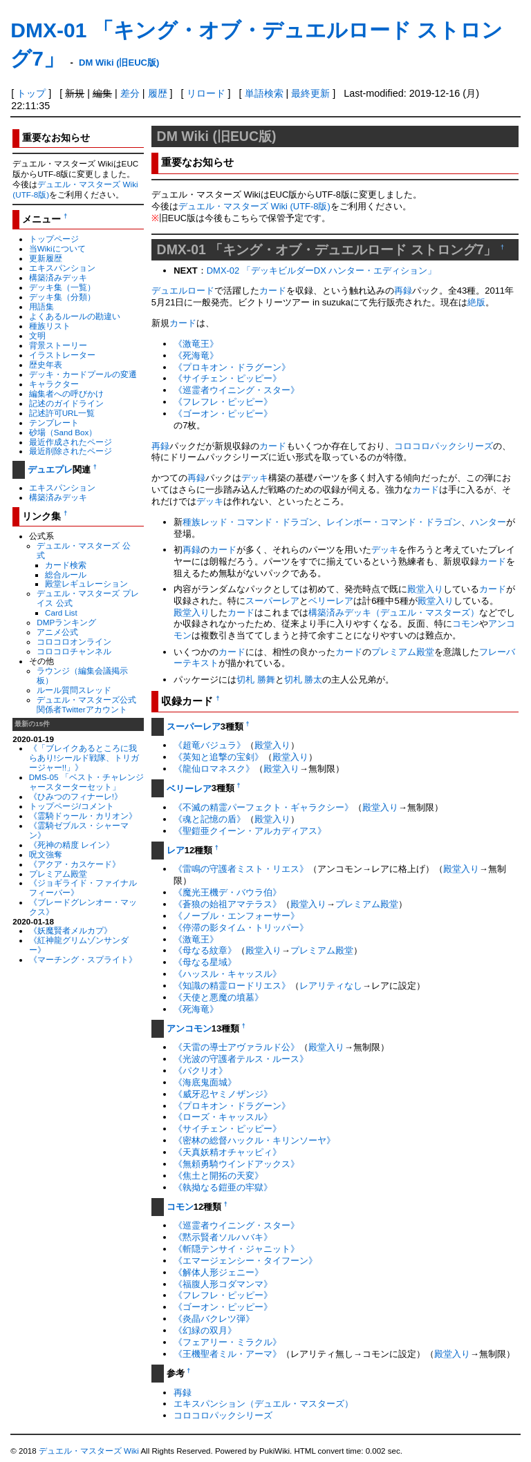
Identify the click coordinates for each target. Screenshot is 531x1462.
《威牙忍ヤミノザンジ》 (223, 1094)
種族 (192, 522)
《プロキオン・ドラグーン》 (232, 367)
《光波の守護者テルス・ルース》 (241, 1059)
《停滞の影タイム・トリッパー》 (241, 927)
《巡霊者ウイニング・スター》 (236, 390)
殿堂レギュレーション (86, 583)
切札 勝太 (303, 679)
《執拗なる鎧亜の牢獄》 (223, 1187)
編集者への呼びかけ (66, 393)
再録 (403, 290)
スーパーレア (272, 601)
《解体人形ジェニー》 (218, 1272)
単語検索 (264, 93)
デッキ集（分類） (62, 296)
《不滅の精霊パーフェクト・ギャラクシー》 (263, 807)
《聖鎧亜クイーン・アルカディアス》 (250, 831)
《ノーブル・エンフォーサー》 (236, 916)
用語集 (41, 306)
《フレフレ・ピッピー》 (223, 402)
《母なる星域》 (205, 962)
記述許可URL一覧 (62, 412)
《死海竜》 (196, 355)
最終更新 (310, 93)
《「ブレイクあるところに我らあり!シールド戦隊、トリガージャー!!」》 (84, 757)
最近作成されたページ (70, 441)
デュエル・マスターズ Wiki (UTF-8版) (254, 206)
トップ (31, 93)
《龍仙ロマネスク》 (214, 768)
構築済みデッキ (58, 277)
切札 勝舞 (255, 679)
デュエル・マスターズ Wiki (89, 1451)
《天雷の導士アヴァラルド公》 (236, 1047)
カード (272, 290)
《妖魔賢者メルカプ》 (70, 930)
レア (176, 850)
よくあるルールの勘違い (74, 316)
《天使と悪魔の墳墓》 (218, 997)
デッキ (254, 478)
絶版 (476, 302)
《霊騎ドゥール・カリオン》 (83, 815)
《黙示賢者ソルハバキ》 (223, 1237)
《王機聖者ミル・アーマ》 (227, 1354)
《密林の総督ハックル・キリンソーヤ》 (254, 1140)
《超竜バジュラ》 (209, 745)
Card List (61, 612)
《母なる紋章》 (205, 950)
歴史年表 (45, 364)
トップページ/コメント (71, 805)
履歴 (157, 93)
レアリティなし (330, 985)
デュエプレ (50, 469)
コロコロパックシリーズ (443, 446)
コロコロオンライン (74, 641)
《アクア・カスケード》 (74, 864)
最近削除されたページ (70, 450)
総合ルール (65, 574)
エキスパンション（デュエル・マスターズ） (263, 1403)
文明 (37, 335)
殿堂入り (425, 589)
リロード (206, 93)
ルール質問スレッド (74, 689)
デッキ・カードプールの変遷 (83, 374)
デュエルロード (182, 290)
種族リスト (50, 325)
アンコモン (189, 1028)
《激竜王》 (196, 344)
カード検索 (65, 564)
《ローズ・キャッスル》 (223, 1117)
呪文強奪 (45, 854)
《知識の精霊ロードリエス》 (232, 985)
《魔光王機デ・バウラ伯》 (227, 892)
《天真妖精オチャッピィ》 (227, 1152)
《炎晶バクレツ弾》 (214, 1318)
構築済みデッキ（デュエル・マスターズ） (393, 612)
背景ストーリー (58, 345)
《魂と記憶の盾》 (209, 819)
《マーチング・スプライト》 (83, 959)
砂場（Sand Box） (63, 432)
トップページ (54, 238)
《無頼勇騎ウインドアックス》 (236, 1164)
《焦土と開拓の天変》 (218, 1175)
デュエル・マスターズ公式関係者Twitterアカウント (86, 704)
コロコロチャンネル (74, 651)
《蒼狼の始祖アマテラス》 (227, 904)
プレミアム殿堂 (58, 873)
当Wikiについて (57, 248)
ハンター (488, 522)
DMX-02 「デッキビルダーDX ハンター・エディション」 (322, 270)
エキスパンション (62, 267)
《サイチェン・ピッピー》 (227, 378)
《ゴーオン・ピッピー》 (223, 413)
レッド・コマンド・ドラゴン (259, 522)
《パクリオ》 (200, 1070)
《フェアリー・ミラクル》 (227, 1342)
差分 (130, 93)
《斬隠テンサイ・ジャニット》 (236, 1249)
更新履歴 (45, 258)
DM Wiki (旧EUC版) (119, 62)
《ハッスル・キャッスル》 (227, 974)
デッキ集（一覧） (62, 287)
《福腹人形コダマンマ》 (223, 1284)
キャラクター (54, 383)
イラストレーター (62, 354)
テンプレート (54, 422)
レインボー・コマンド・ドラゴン (393, 522)
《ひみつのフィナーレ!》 (75, 796)
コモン (465, 623)
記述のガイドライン (66, 403)
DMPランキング (66, 622)
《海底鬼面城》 (205, 1082)
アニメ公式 (57, 631)
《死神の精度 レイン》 (71, 844)
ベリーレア (330, 601)
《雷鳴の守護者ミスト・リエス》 (241, 869)
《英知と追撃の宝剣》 (218, 757)
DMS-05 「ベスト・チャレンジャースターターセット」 (86, 781)
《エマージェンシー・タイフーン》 (245, 1260)
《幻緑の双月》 (205, 1330)
